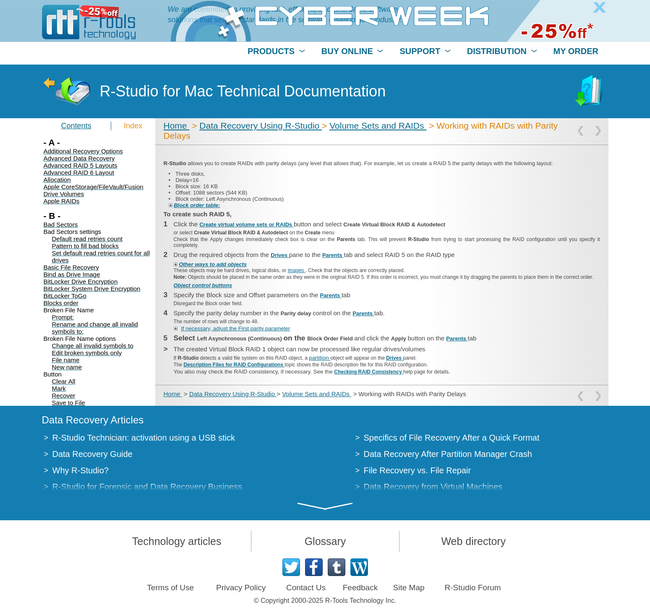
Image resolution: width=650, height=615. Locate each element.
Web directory (473, 541)
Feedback (360, 587)
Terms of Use (170, 587)
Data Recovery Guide (92, 454)
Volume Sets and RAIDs (377, 125)
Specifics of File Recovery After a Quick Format (452, 437)
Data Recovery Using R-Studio (260, 125)
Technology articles (177, 541)
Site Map (409, 587)
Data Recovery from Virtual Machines (433, 486)
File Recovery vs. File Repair (417, 470)
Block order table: (197, 205)
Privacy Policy (241, 587)
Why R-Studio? (80, 470)
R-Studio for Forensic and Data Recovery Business (147, 486)
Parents (333, 255)
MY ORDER (575, 51)
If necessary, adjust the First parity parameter (235, 328)
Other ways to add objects (213, 264)
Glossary (325, 541)
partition (319, 358)
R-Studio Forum (473, 587)
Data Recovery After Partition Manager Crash (448, 454)
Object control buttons (203, 285)
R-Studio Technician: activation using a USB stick (143, 437)
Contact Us (306, 587)
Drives (280, 255)
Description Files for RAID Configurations (234, 365)
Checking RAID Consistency (368, 372)
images (296, 270)
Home (177, 125)
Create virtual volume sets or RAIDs (246, 224)
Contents (76, 126)
